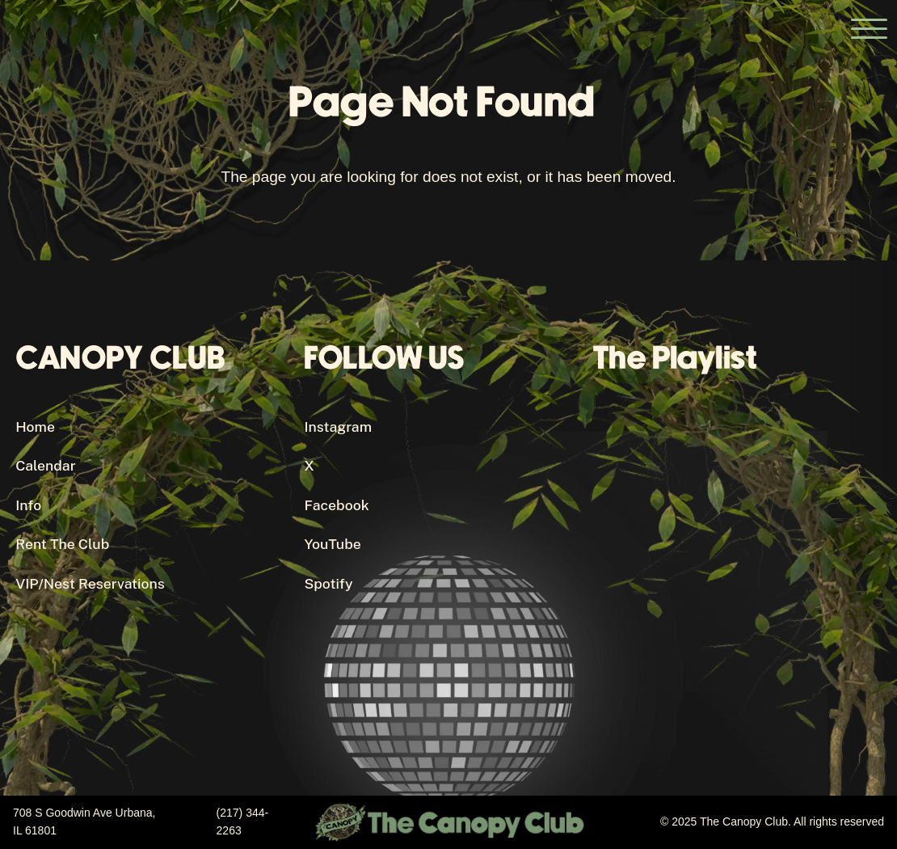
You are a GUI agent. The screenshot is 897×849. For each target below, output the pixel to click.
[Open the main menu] (868, 28)
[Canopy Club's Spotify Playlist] (737, 558)
